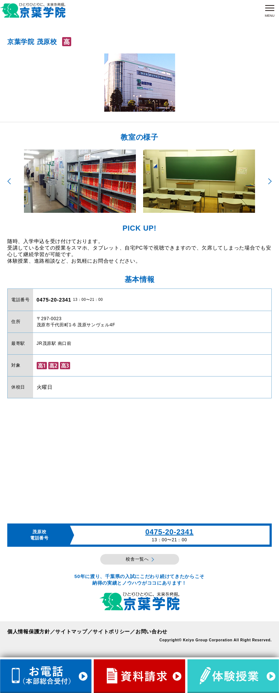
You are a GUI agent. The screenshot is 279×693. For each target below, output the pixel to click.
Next (270, 181)
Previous (9, 181)
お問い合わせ (151, 631)
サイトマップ (71, 631)
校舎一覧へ (137, 559)
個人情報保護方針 (28, 631)
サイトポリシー (111, 631)
